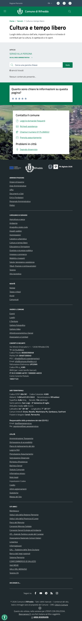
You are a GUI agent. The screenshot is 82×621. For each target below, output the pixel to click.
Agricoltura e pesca (17, 219)
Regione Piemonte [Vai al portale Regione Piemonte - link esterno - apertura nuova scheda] (16, 3)
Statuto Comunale (17, 469)
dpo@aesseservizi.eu (23, 423)
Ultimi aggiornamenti (18, 488)
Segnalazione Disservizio (19, 457)
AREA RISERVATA (40, 617)
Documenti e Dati (17, 193)
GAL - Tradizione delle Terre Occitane (24, 549)
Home (12, 21)
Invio (68, 65)
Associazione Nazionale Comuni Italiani (25, 537)
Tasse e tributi (15, 291)
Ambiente (13, 223)
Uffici (12, 189)
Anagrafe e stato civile (19, 227)
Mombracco (14, 510)
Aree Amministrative (18, 185)
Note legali (14, 477)
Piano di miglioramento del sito (22, 446)
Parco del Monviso (17, 522)
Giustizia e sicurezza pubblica (21, 250)
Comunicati (14, 299)
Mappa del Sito (16, 496)
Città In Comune (61, 604)
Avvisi (12, 295)
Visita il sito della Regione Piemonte (24, 514)
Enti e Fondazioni (16, 197)
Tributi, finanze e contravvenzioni (23, 265)
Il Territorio (14, 321)
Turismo (13, 269)
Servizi (20, 21)
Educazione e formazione (20, 246)
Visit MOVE (14, 565)
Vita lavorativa (15, 273)
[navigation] (4, 11)
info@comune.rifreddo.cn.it (26, 361)
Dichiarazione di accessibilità (21, 442)
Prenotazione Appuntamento (21, 453)
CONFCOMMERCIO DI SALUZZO (23, 561)
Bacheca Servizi (16, 465)
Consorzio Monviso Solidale (21, 526)
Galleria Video (15, 329)
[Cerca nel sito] (69, 11)
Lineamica (14, 541)
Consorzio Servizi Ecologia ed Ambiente (25, 530)
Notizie (12, 287)
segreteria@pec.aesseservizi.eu (25, 426)
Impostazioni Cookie (18, 481)
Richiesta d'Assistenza (18, 461)
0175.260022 (18, 349)
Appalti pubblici (16, 231)
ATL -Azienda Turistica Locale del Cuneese (27, 534)
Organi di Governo (17, 181)
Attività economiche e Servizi (21, 333)
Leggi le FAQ (15, 450)
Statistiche (14, 492)
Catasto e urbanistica (18, 238)
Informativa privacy (17, 473)
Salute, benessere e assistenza (22, 262)
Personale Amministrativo (20, 201)
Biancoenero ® (25, 614)
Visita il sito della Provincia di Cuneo (24, 518)
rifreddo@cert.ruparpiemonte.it (27, 358)
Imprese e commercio (18, 254)
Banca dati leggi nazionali (20, 553)
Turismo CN (14, 572)
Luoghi (12, 317)
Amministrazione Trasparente (21, 438)
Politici (12, 205)
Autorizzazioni (15, 234)
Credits (12, 485)
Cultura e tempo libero (18, 242)
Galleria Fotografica (17, 325)
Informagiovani (16, 545)
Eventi (12, 313)
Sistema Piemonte (17, 557)
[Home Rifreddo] (32, 11)
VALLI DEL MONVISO (18, 569)
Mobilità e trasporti (17, 258)
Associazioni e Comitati (19, 336)
